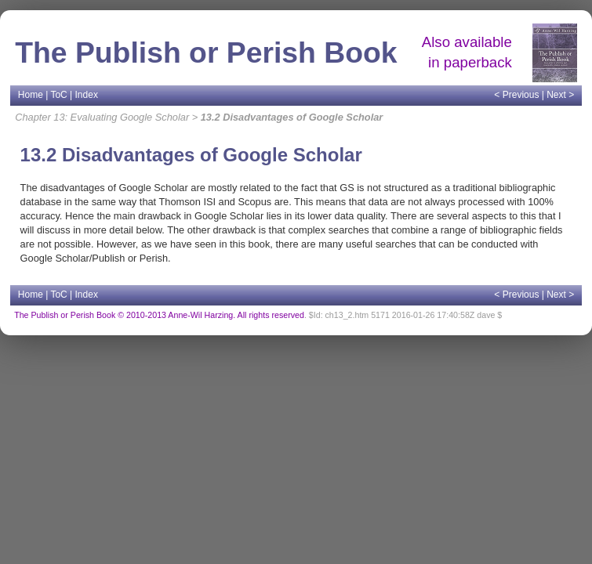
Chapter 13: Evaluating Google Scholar (102, 117)
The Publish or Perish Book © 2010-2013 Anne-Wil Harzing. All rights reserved (159, 315)
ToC (58, 94)
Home (30, 94)
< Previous (516, 94)
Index (86, 94)
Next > (560, 94)
